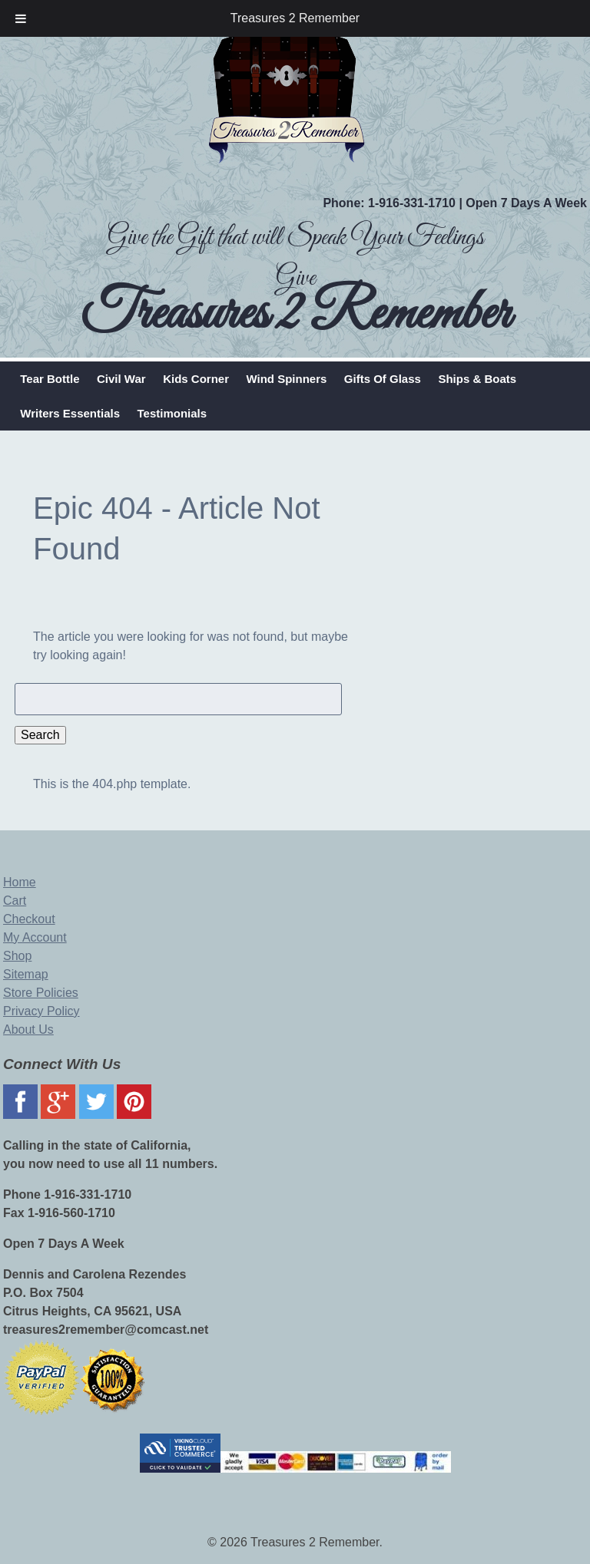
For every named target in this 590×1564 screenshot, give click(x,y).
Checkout (29, 919)
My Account (35, 937)
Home (19, 882)
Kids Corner (196, 378)
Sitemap (25, 974)
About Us (28, 1029)
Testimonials (172, 413)
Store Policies (40, 992)
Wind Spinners (286, 378)
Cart (14, 900)
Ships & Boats (477, 378)
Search (40, 734)
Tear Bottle (49, 378)
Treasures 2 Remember (295, 18)
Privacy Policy (41, 1011)
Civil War (121, 378)
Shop (17, 955)
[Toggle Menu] (20, 18)
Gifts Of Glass (382, 378)
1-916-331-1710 (412, 203)
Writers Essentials (70, 413)
